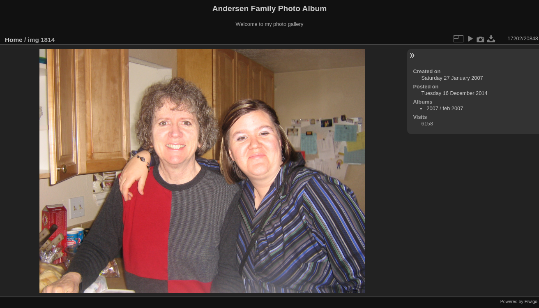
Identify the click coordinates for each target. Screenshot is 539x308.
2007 (432, 108)
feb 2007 (452, 108)
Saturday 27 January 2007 (452, 78)
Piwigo (531, 301)
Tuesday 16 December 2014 (455, 93)
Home (14, 39)
